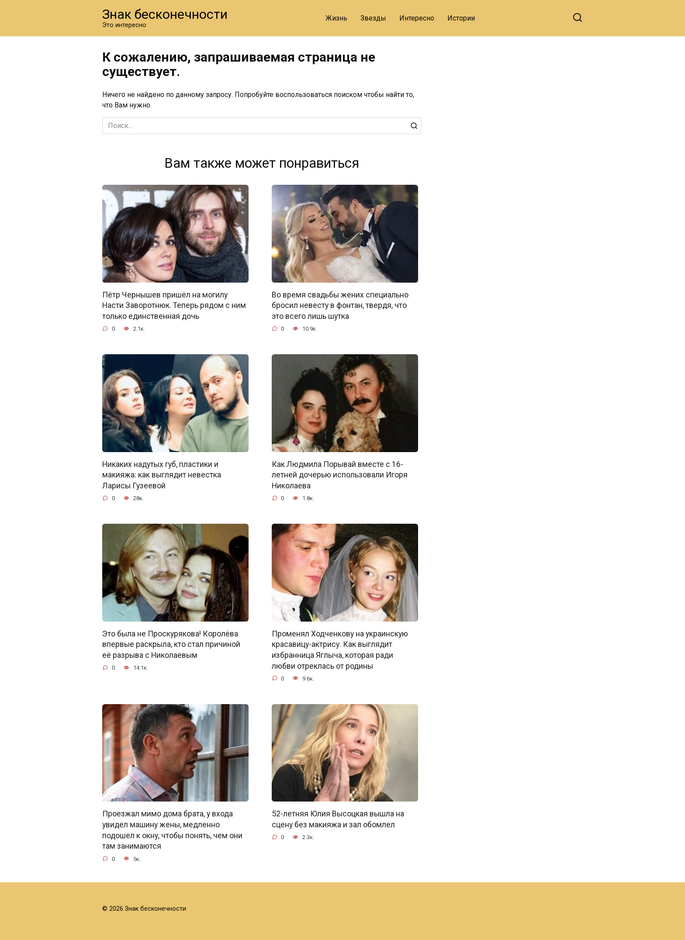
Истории (461, 18)
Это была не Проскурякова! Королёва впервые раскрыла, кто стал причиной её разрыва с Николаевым (171, 644)
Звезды (373, 18)
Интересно (416, 18)
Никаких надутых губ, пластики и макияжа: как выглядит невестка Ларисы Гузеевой (161, 475)
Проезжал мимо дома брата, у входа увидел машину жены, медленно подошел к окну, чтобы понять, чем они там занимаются (172, 830)
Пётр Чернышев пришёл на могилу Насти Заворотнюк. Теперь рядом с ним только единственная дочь (174, 305)
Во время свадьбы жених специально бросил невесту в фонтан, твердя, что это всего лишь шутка (340, 305)
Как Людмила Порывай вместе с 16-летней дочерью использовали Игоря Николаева (340, 475)
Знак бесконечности (165, 14)
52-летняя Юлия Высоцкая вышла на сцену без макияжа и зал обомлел (338, 819)
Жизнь (336, 18)
